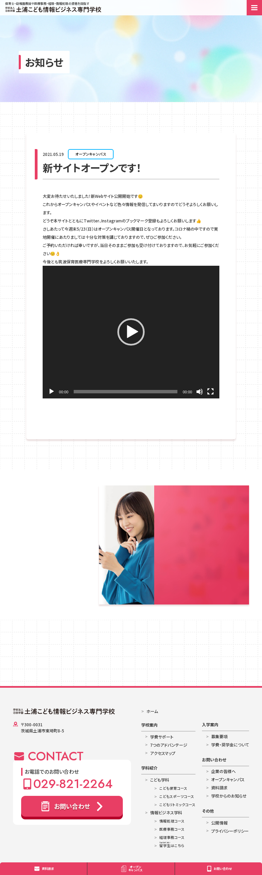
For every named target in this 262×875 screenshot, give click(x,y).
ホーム (152, 711)
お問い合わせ (214, 759)
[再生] (51, 391)
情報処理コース (172, 820)
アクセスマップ (162, 753)
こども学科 (159, 780)
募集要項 (219, 736)
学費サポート (161, 737)
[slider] (125, 391)
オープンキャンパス (90, 154)
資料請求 (219, 787)
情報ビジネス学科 (166, 812)
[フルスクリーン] (210, 391)
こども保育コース (173, 788)
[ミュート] (199, 391)
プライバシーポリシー (230, 831)
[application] (131, 332)
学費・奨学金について (230, 744)
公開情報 (219, 823)
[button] (131, 332)
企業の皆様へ (223, 771)
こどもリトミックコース (177, 804)
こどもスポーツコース (176, 796)
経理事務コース (172, 837)
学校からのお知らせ (229, 796)
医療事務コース (172, 829)
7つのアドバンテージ (168, 745)
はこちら (172, 845)
